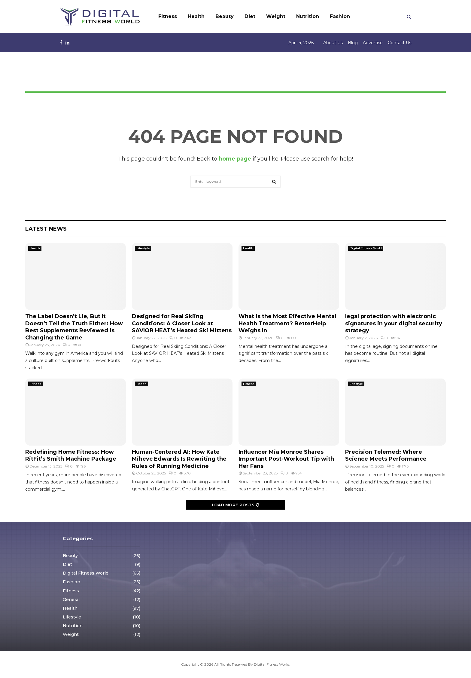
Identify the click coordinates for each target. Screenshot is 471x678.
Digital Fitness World (366, 248)
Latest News (46, 228)
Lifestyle (143, 248)
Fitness (167, 16)
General (71, 599)
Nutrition (307, 16)
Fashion (340, 16)
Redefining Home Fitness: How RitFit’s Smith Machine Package (70, 455)
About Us (333, 42)
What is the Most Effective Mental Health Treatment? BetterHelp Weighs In (287, 323)
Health (196, 16)
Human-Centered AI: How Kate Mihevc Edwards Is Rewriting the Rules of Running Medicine (179, 459)
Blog (353, 42)
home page (235, 158)
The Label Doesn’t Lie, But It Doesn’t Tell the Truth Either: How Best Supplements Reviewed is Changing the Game (74, 327)
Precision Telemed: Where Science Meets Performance (386, 455)
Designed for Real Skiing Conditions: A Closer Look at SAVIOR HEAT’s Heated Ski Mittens (182, 323)
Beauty (224, 16)
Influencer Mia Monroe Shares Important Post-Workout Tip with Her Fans (286, 459)
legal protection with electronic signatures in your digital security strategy (393, 323)
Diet (250, 16)
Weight (275, 16)
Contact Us (399, 42)
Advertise (373, 42)
